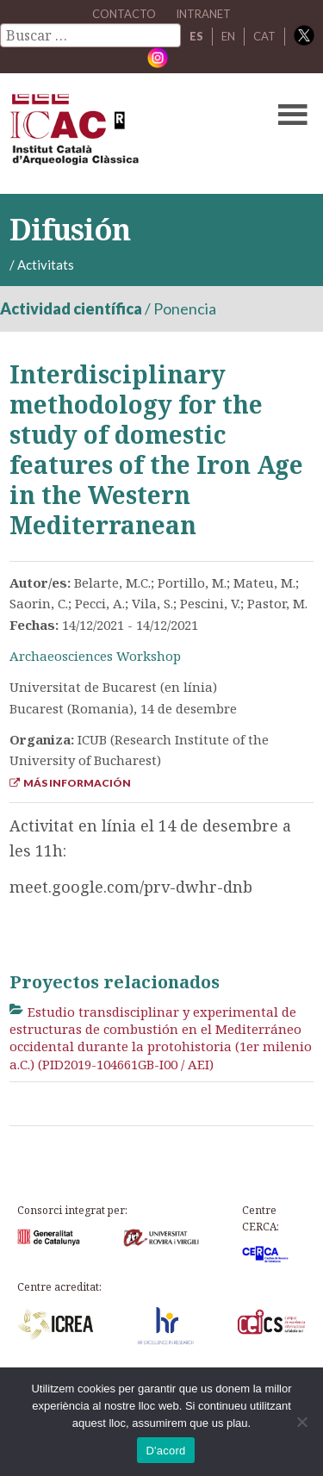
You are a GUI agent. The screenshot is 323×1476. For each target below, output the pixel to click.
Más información (70, 782)
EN (228, 36)
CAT (264, 36)
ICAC (129, 133)
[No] (301, 1421)
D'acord (165, 1450)
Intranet (203, 14)
